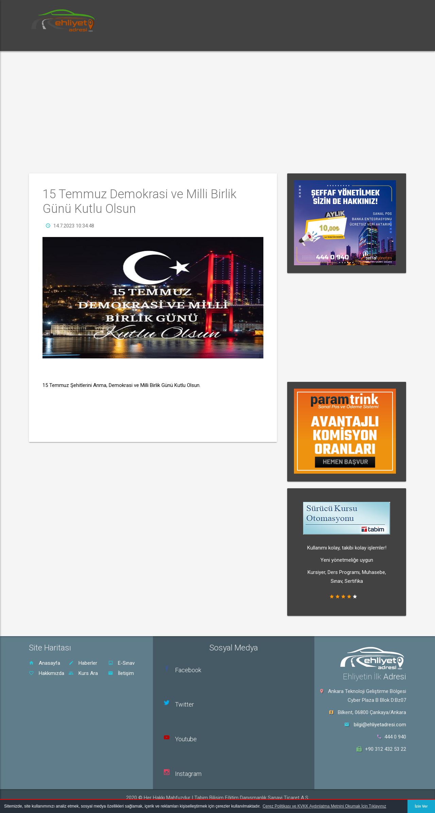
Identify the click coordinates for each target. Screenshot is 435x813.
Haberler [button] (83, 42)
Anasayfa (44, 663)
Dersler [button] (147, 42)
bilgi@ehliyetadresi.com (380, 725)
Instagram (188, 773)
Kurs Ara (83, 673)
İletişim (121, 673)
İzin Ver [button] (421, 806)
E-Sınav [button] (116, 42)
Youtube (186, 739)
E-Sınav (121, 663)
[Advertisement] (217, 112)
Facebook (188, 670)
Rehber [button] (178, 42)
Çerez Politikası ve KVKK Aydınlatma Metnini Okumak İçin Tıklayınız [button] (324, 806)
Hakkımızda (46, 673)
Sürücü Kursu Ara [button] (221, 42)
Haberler (83, 663)
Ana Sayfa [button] (47, 42)
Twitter (184, 704)
